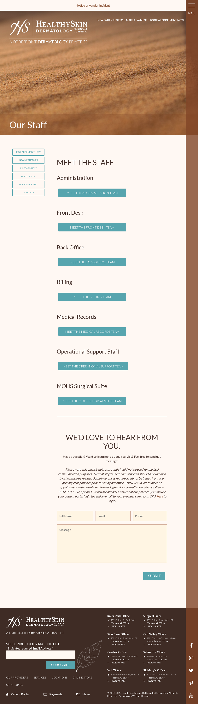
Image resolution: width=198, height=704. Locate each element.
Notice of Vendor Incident (93, 5)
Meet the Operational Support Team (93, 366)
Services (40, 677)
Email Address (42, 648)
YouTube (192, 697)
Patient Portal (28, 176)
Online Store (82, 677)
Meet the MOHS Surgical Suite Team (92, 401)
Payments (55, 694)
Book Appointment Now (167, 20)
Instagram (192, 660)
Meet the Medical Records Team (92, 331)
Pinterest (192, 685)
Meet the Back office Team (92, 262)
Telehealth (28, 192)
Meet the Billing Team (92, 297)
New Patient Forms (110, 20)
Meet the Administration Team (92, 193)
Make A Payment (137, 20)
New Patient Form (28, 160)
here (159, 496)
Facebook (192, 647)
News (86, 694)
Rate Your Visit (29, 184)
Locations (59, 677)
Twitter (192, 672)
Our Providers (17, 677)
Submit (154, 576)
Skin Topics (14, 684)
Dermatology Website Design (133, 696)
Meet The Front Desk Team (92, 227)
